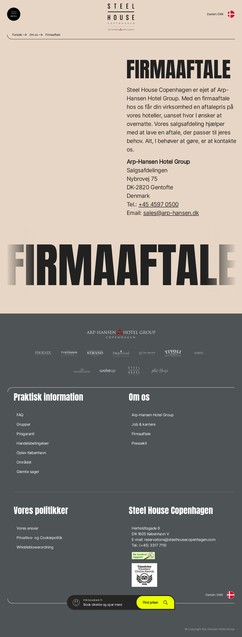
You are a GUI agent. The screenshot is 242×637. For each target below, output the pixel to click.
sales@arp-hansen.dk (171, 212)
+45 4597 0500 (158, 204)
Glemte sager (28, 471)
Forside (17, 34)
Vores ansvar (27, 528)
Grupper (23, 424)
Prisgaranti (26, 433)
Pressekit (139, 443)
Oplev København (31, 452)
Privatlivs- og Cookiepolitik (39, 537)
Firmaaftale (52, 34)
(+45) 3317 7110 (152, 545)
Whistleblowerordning (35, 547)
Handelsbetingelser (33, 443)
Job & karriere (143, 424)
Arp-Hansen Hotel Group (152, 414)
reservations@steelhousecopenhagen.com (179, 539)
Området (24, 462)
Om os (34, 34)
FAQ (20, 414)
